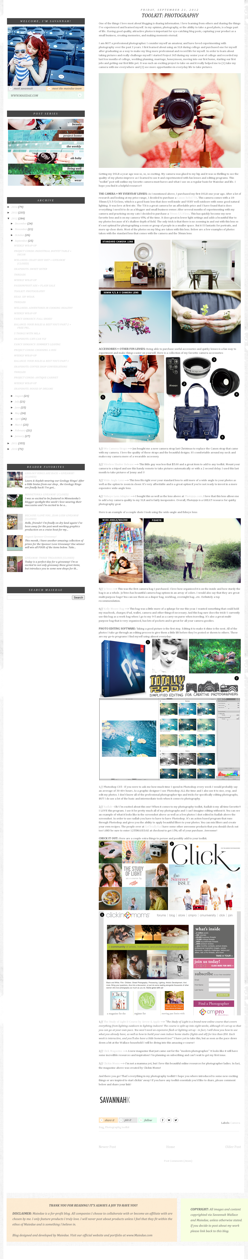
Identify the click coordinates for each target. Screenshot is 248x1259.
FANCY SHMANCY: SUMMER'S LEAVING (37, 344)
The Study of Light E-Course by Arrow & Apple (132, 1021)
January (20, 436)
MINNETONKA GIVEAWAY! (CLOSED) (47, 494)
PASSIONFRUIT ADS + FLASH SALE (34, 285)
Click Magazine (113, 1051)
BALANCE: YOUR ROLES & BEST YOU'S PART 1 (41, 361)
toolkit (125, 1127)
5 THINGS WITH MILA (27, 333)
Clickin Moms (112, 1063)
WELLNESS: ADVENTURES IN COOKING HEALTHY (43, 308)
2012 (14, 218)
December (21, 223)
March (19, 424)
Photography (113, 1127)
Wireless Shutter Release (119, 464)
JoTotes (108, 589)
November (21, 229)
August (19, 396)
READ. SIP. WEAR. (24, 296)
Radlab (108, 806)
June (18, 407)
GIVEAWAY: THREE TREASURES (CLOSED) (49, 558)
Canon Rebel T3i (187, 197)
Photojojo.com (193, 496)
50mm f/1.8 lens (179, 213)
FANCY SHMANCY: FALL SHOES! (33, 318)
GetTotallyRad (153, 826)
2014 (14, 207)
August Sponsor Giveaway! (41, 536)
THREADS (20, 274)
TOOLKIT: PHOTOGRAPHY (29, 291)
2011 (14, 443)
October (20, 235)
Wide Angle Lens (114, 480)
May (18, 413)
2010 (14, 449)
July (17, 401)
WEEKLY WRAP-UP (25, 245)
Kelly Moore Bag (114, 608)
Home (170, 1147)
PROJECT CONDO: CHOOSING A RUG (35, 350)
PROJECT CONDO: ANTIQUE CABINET (36, 377)
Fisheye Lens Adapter (117, 496)
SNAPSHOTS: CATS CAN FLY (30, 339)
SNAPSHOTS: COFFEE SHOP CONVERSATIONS (40, 366)
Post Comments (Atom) (178, 1161)
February (20, 430)
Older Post (233, 1147)
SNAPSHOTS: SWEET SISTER (30, 269)
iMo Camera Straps (115, 448)
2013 (14, 212)
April (18, 419)
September (21, 240)
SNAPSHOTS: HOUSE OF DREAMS (33, 388)
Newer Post (107, 1147)
